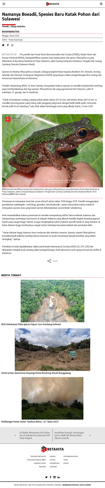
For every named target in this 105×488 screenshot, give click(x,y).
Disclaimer (85, 485)
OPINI (65, 460)
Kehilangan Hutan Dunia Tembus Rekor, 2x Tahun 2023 (29, 421)
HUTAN (52, 460)
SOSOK (65, 463)
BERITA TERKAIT (11, 275)
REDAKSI (42, 467)
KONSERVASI (54, 463)
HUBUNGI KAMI (40, 463)
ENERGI (53, 456)
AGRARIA (53, 467)
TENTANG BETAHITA (38, 456)
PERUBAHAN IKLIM (70, 456)
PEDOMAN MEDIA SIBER (36, 460)
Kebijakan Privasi (70, 485)
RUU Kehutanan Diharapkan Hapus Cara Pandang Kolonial (31, 324)
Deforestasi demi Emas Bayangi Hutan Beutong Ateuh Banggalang (36, 373)
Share (52, 261)
